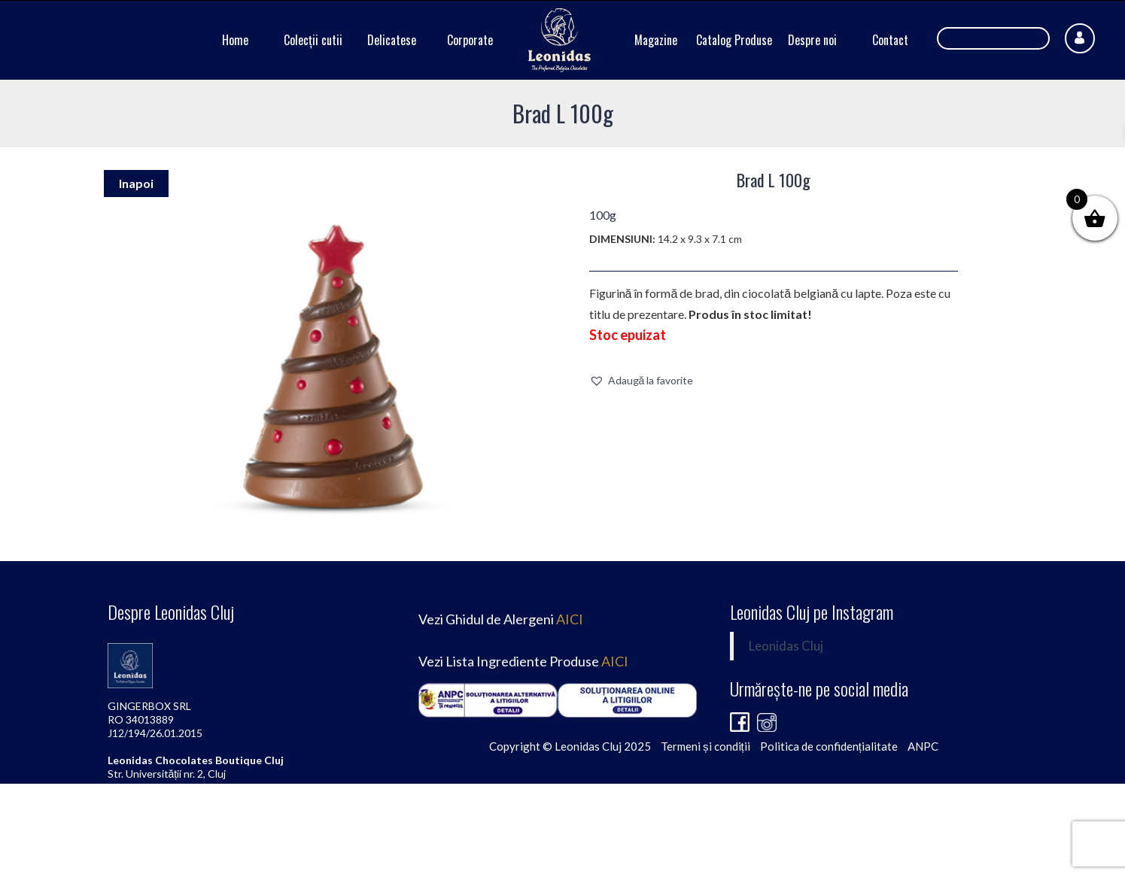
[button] (641, 381)
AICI (569, 619)
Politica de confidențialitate (829, 746)
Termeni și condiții (705, 746)
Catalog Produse (734, 40)
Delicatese (391, 40)
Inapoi (136, 183)
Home (235, 40)
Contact (890, 40)
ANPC (923, 746)
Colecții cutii (313, 40)
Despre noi (812, 40)
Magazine (655, 40)
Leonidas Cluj (786, 646)
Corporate (470, 40)
